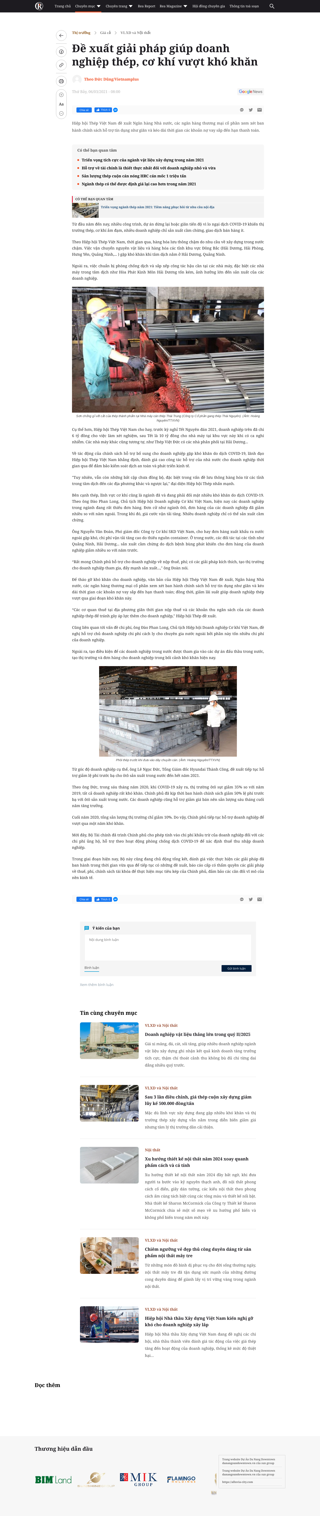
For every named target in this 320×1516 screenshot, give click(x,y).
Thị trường (81, 33)
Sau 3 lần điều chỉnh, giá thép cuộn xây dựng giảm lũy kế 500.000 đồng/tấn (198, 1100)
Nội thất (152, 1149)
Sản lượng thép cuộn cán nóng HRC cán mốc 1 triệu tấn (134, 175)
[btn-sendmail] (259, 110)
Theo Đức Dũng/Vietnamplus (111, 79)
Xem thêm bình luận (97, 984)
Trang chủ (63, 6)
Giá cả (105, 33)
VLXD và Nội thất (135, 33)
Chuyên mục (88, 6)
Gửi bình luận (236, 968)
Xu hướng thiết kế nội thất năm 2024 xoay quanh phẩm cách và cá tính (196, 1162)
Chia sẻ (84, 110)
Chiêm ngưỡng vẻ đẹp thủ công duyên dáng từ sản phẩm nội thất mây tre (198, 1252)
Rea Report (146, 6)
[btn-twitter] (250, 110)
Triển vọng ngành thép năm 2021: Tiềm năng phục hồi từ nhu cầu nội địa (157, 207)
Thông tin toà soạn (244, 6)
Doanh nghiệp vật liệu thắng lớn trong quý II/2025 (197, 1034)
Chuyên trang (120, 6)
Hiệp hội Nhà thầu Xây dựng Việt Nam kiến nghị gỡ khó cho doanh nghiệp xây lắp (199, 1321)
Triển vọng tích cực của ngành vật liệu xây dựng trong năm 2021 (143, 159)
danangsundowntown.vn (238, 1463)
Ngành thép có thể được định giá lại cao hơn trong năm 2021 (139, 183)
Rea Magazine (174, 6)
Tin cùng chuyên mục (108, 1013)
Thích (103, 110)
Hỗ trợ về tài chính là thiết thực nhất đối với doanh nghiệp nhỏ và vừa (149, 167)
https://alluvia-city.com (237, 1482)
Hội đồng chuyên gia (208, 6)
